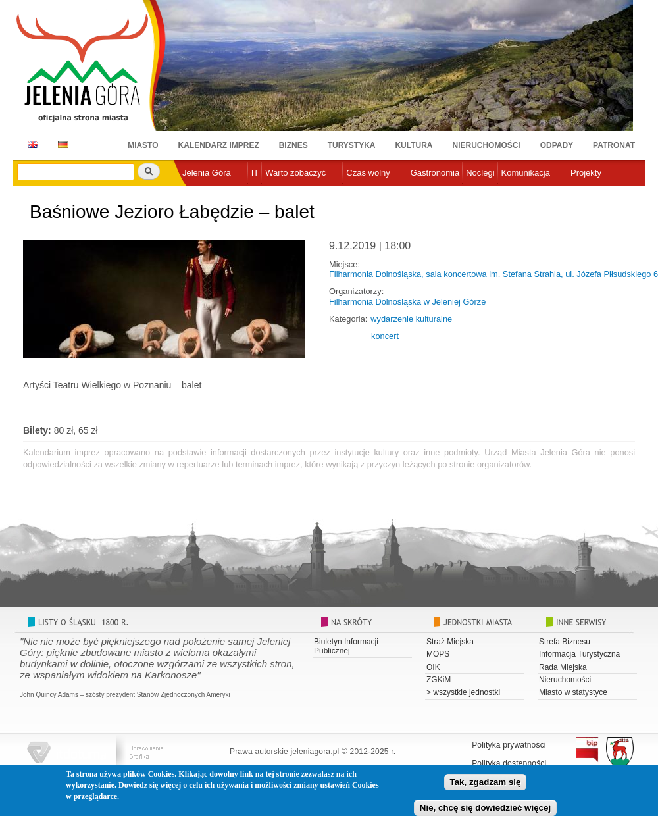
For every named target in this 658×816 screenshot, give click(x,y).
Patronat (614, 145)
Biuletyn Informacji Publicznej (346, 646)
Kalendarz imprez (218, 145)
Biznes (293, 145)
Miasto (143, 145)
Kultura (413, 145)
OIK (433, 667)
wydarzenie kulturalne (411, 319)
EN (31, 144)
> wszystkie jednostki (463, 692)
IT (255, 173)
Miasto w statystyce (573, 692)
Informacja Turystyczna (579, 654)
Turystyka (352, 145)
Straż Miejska (450, 641)
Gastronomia (435, 173)
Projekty (585, 173)
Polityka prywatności (509, 745)
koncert (385, 336)
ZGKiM (438, 679)
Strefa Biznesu (564, 641)
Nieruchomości (486, 145)
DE (61, 144)
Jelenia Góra (206, 173)
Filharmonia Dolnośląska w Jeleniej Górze (407, 302)
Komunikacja (525, 173)
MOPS (437, 654)
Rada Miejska (563, 667)
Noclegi (480, 173)
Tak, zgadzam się (485, 787)
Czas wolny (368, 173)
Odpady (556, 145)
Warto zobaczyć (295, 173)
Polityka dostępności (509, 763)
